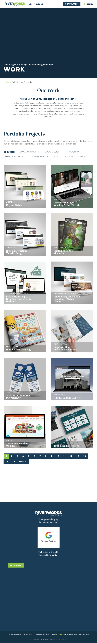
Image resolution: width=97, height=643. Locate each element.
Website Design (39, 156)
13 (78, 456)
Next (23, 461)
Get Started (71, 4)
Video (56, 156)
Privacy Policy (27, 635)
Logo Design (52, 151)
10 (58, 456)
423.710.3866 (36, 4)
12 (71, 456)
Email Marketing (30, 151)
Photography (73, 151)
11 (65, 456)
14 (84, 456)
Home (9, 82)
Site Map (54, 635)
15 (7, 461)
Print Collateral (14, 156)
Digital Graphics (75, 156)
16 (14, 461)
